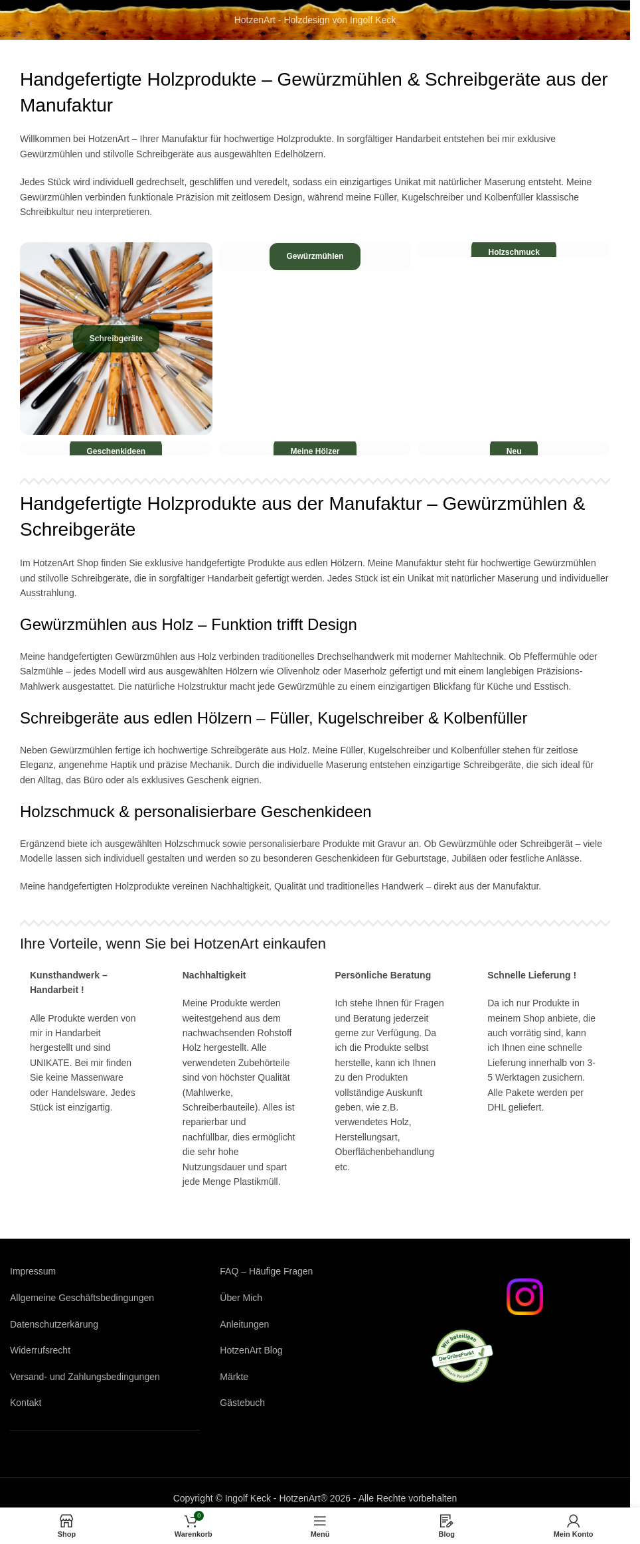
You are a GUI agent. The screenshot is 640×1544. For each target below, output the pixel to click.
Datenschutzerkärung (54, 1324)
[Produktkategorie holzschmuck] (514, 249)
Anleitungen (244, 1324)
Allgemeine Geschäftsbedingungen (82, 1297)
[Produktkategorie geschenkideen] (116, 448)
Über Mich (241, 1297)
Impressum (33, 1271)
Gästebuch (242, 1402)
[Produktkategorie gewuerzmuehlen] (315, 256)
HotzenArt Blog (251, 1350)
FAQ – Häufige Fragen (266, 1271)
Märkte (234, 1376)
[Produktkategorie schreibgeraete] (116, 338)
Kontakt (25, 1402)
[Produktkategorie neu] (514, 448)
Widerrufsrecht (40, 1350)
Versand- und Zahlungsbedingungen (85, 1376)
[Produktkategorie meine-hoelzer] (315, 448)
